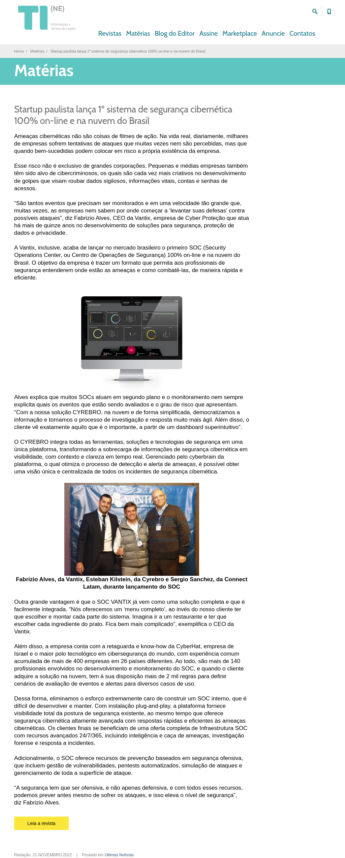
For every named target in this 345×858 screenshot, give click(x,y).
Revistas (110, 33)
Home (19, 51)
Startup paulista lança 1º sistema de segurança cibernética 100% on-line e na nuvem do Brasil (123, 115)
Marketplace (239, 33)
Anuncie (273, 33)
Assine (208, 33)
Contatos (302, 33)
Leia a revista (41, 823)
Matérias (138, 33)
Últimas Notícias (119, 855)
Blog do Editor (175, 33)
